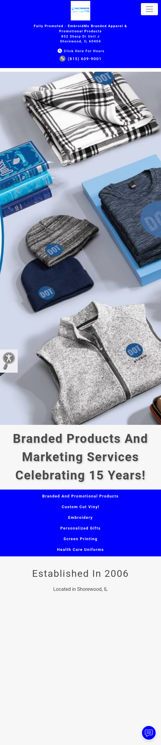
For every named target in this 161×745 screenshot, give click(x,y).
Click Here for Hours (80, 51)
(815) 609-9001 (80, 58)
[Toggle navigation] (149, 9)
